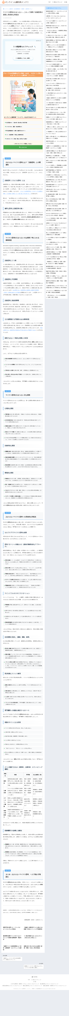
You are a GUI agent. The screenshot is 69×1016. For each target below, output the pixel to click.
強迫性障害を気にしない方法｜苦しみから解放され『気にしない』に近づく (56, 194)
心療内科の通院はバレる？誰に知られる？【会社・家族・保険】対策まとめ (55, 162)
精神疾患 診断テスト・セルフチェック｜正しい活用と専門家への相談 (56, 12)
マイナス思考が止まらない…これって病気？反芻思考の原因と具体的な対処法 (56, 121)
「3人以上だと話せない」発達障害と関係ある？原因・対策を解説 (56, 32)
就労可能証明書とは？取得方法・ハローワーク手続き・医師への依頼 (56, 184)
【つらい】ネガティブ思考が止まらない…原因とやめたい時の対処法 (55, 90)
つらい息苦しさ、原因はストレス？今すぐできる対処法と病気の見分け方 (56, 245)
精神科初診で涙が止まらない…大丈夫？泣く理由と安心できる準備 (56, 27)
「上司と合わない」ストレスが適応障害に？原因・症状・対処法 (56, 318)
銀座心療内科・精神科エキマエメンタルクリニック (54, 1011)
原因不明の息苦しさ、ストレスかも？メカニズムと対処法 (56, 151)
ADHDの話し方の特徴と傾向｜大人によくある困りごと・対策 (56, 85)
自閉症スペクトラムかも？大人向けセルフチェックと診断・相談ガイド (56, 240)
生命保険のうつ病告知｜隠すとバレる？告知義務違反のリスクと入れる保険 (56, 65)
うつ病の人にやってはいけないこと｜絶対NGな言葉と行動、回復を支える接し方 (56, 39)
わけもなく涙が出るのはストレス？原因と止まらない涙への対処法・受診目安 (56, 230)
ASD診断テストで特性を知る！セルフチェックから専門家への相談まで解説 (56, 189)
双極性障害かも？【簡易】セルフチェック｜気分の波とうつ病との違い (56, 131)
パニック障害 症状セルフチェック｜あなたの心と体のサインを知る (56, 260)
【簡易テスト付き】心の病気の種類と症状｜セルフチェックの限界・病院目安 (56, 80)
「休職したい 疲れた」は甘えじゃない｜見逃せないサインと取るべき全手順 (56, 136)
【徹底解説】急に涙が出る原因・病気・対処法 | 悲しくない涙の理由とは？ (56, 225)
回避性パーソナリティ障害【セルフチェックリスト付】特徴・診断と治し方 (56, 126)
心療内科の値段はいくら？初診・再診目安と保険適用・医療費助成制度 (56, 270)
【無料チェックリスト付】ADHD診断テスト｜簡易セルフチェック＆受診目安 (56, 50)
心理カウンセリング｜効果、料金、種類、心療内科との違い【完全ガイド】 (55, 265)
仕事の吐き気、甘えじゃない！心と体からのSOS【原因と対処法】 (56, 204)
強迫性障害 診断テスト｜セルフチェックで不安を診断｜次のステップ (56, 199)
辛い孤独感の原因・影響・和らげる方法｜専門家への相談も (56, 209)
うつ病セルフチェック (57, 2)
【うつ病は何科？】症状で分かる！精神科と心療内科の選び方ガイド (56, 111)
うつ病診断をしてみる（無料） (23, 58)
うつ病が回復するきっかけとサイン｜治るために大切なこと (56, 101)
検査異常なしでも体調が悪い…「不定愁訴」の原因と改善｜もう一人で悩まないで (56, 168)
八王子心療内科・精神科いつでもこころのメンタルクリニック (25, 1009)
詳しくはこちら (23, 149)
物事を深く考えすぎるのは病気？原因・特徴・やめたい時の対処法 (56, 220)
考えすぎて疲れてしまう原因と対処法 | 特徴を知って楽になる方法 (56, 116)
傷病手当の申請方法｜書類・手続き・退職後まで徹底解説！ (56, 301)
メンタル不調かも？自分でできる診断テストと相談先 (56, 255)
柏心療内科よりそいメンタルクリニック (49, 1009)
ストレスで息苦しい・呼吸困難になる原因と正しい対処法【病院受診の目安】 (56, 179)
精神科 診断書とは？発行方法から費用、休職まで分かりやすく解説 (56, 45)
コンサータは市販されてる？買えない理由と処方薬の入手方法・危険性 (56, 275)
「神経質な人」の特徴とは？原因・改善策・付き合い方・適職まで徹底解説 (56, 281)
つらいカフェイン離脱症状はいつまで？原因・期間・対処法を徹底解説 (56, 313)
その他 (65, 2)
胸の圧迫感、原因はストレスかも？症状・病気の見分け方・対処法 (55, 55)
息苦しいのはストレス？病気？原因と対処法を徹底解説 (56, 174)
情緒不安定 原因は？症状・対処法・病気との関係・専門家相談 (56, 291)
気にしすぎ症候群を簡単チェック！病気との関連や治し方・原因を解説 (56, 250)
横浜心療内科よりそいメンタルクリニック (32, 1011)
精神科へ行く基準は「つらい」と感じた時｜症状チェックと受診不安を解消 (56, 296)
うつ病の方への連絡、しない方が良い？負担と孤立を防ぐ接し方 (56, 75)
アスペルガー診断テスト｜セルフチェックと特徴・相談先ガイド (56, 22)
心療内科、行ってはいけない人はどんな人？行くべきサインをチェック (56, 17)
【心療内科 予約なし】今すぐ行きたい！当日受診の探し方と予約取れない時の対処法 (56, 307)
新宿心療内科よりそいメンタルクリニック (12, 1011)
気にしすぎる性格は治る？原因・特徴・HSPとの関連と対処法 (56, 214)
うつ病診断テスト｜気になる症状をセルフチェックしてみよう (56, 141)
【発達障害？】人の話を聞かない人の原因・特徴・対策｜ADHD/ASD (56, 95)
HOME (34, 1003)
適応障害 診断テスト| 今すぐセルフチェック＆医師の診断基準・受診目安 (56, 286)
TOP (49, 2)
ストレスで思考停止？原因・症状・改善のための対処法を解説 (56, 235)
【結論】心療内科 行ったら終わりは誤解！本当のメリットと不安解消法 (56, 106)
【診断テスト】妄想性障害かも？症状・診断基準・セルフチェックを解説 (56, 157)
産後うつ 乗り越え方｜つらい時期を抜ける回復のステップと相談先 (56, 146)
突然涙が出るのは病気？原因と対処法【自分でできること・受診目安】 (55, 60)
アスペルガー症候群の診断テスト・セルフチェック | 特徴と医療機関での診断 (56, 70)
